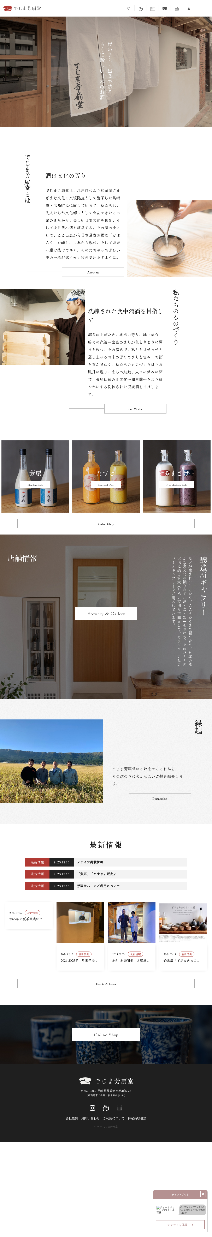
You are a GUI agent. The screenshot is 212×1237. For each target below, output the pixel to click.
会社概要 (72, 1213)
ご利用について (114, 1213)
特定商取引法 (137, 1213)
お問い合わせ (90, 1213)
